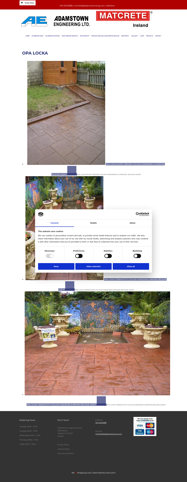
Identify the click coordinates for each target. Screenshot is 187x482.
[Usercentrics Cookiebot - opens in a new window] (137, 214)
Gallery (134, 36)
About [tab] (132, 223)
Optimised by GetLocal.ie (104, 473)
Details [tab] (93, 223)
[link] (125, 36)
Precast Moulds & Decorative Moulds (105, 36)
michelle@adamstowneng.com (108, 434)
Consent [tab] (55, 223)
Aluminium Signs (37, 36)
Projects (149, 36)
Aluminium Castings (52, 36)
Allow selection (93, 266)
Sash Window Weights (70, 36)
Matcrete (124, 36)
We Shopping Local (81, 473)
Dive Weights (84, 36)
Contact (158, 36)
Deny (56, 266)
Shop (142, 36)
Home (28, 36)
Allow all (131, 266)
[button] (27, 2)
